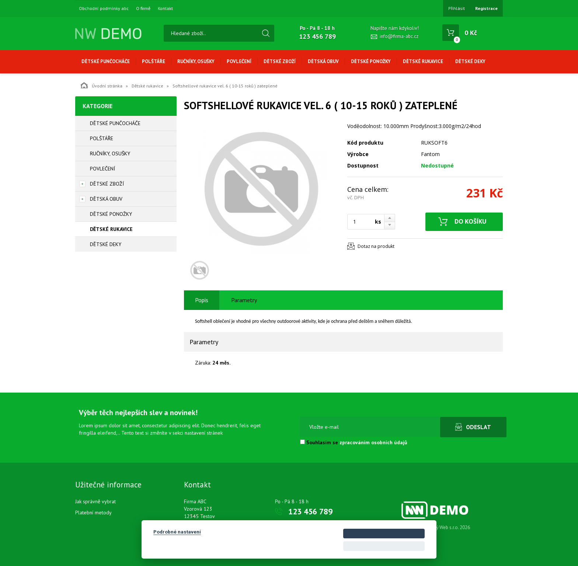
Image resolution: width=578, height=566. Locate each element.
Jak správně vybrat (95, 501)
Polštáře (153, 61)
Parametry (244, 300)
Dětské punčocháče (105, 61)
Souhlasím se (353, 442)
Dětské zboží (280, 61)
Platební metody (93, 512)
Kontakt (165, 8)
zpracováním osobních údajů (373, 442)
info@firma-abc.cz (399, 36)
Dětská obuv (323, 61)
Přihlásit (456, 8)
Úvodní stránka (101, 85)
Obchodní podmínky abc (104, 8)
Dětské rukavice (423, 61)
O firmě (143, 8)
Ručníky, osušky (196, 61)
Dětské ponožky (371, 61)
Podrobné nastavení (177, 532)
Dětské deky (470, 61)
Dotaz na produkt (376, 246)
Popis (201, 300)
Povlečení (239, 61)
